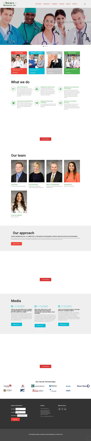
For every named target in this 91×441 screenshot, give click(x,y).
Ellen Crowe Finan (33, 185)
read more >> (15, 72)
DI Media (74, 3)
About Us (68, 3)
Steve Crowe (14, 185)
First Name (13, 409)
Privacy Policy (59, 435)
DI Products (46, 3)
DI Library (55, 3)
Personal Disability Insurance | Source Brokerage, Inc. (43, 435)
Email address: (14, 416)
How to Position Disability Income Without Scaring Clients (69, 311)
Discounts (61, 3)
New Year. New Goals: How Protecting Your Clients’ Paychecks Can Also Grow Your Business (45, 312)
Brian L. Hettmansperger (52, 185)
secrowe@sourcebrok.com (48, 417)
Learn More (45, 140)
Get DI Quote (38, 3)
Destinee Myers (68, 185)
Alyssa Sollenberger (16, 216)
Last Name (13, 413)
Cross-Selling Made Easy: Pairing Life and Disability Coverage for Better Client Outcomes (21, 312)
